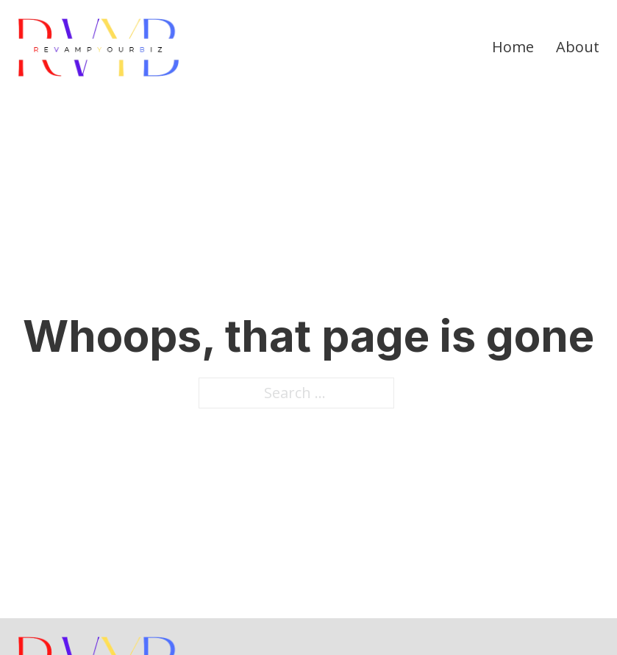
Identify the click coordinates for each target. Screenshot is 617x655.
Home (513, 47)
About (577, 47)
